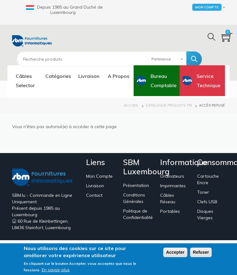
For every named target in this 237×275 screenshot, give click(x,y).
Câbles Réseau (167, 198)
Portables (170, 211)
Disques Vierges (205, 214)
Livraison (88, 76)
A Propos (118, 76)
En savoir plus (56, 271)
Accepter (175, 253)
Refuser (201, 253)
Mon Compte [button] (206, 7)
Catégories (58, 76)
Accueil (131, 105)
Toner (203, 192)
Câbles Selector (25, 80)
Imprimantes (173, 185)
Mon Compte (99, 176)
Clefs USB (207, 201)
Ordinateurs (172, 176)
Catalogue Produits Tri (169, 105)
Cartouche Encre (208, 179)
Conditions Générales (134, 198)
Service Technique (208, 80)
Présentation (136, 185)
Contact (94, 195)
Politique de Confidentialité (138, 214)
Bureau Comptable (164, 80)
